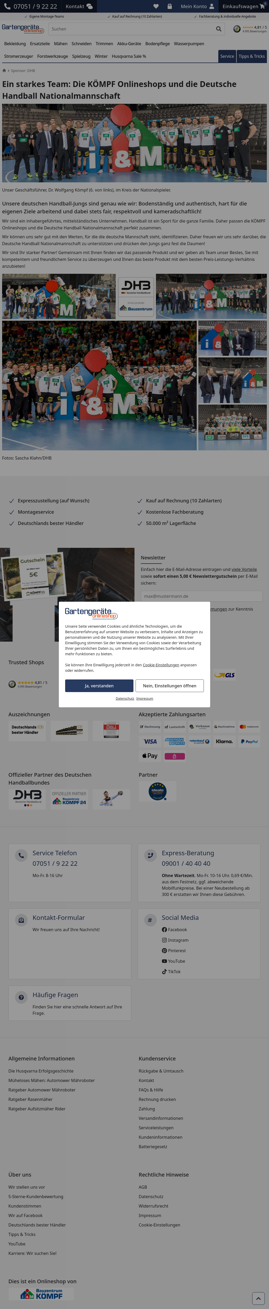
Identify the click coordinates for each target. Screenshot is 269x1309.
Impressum (144, 698)
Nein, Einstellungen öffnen (169, 686)
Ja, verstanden (99, 686)
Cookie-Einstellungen (161, 664)
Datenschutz (125, 698)
